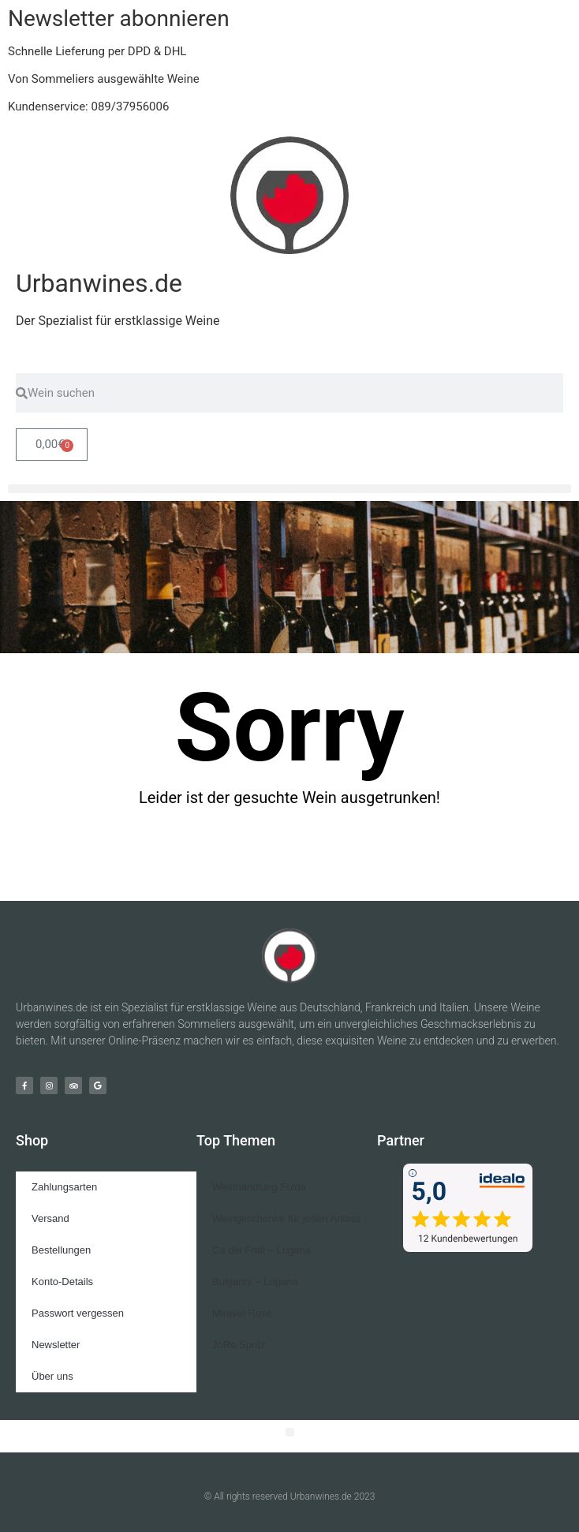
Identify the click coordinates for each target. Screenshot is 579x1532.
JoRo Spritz (238, 1345)
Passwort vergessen (78, 1313)
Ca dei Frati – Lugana (261, 1250)
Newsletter (56, 1345)
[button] (289, 488)
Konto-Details (62, 1281)
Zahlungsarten (64, 1187)
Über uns (52, 1376)
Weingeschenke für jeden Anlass (286, 1218)
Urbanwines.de (99, 283)
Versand (50, 1218)
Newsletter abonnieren (119, 19)
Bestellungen (61, 1250)
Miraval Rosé (242, 1313)
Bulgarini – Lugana (254, 1281)
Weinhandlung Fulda (259, 1187)
